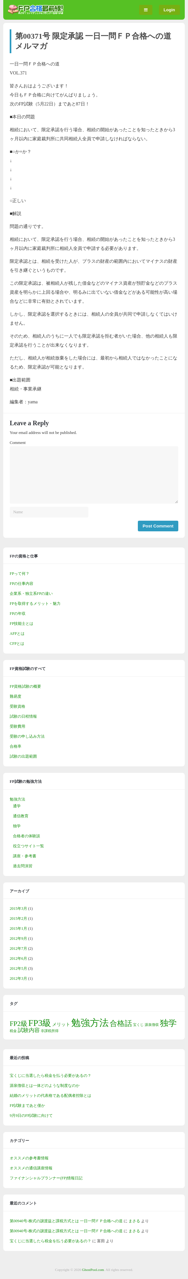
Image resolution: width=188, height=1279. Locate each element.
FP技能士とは (21, 623)
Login (169, 9)
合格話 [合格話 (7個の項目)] (121, 1023)
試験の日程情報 (23, 716)
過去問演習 (22, 866)
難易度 (15, 696)
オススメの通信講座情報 (31, 1168)
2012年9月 (18, 938)
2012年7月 (18, 948)
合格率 (15, 746)
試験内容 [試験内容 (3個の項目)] (29, 1030)
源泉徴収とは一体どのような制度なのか (45, 1085)
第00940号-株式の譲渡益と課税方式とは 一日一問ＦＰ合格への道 (66, 1221)
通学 (17, 806)
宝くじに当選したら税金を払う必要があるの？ (50, 1075)
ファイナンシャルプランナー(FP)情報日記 (46, 1178)
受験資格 (17, 706)
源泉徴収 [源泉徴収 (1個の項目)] (152, 1025)
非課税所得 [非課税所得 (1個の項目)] (50, 1031)
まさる (134, 1221)
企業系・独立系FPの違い (31, 593)
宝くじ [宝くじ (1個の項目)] (138, 1025)
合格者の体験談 (26, 836)
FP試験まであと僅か (27, 1105)
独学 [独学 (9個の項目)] (168, 1023)
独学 (17, 826)
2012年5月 (18, 968)
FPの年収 (18, 613)
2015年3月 (18, 908)
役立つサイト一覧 (28, 846)
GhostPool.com (93, 1270)
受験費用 (17, 726)
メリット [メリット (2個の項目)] (61, 1024)
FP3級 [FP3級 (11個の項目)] (39, 1023)
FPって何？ (19, 573)
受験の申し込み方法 (27, 736)
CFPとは (17, 643)
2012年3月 (18, 978)
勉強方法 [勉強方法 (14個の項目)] (90, 1023)
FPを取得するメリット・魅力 (35, 603)
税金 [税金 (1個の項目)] (13, 1031)
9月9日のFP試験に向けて (31, 1115)
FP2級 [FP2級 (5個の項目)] (19, 1024)
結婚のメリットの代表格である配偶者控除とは (50, 1095)
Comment (18, 442)
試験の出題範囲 (23, 756)
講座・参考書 (24, 856)
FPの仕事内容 (21, 583)
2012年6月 (18, 958)
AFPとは (17, 633)
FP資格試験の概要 (25, 686)
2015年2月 (18, 918)
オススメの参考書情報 (29, 1158)
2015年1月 (18, 928)
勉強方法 (17, 799)
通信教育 (20, 816)
